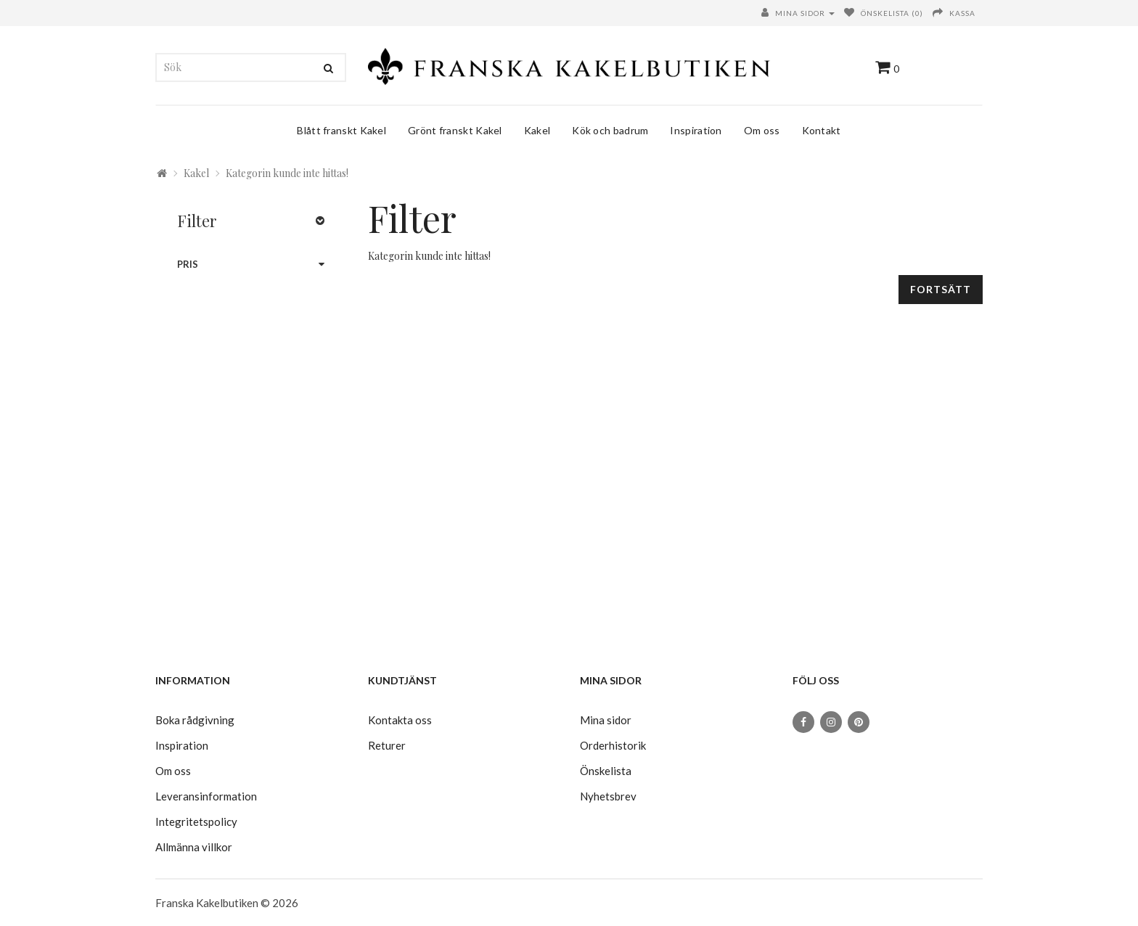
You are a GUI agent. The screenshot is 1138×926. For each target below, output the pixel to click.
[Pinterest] (858, 722)
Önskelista (605, 770)
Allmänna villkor (193, 846)
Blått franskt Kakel (341, 130)
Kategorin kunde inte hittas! (287, 173)
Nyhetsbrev (608, 796)
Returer (387, 745)
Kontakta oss (400, 719)
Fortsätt (940, 289)
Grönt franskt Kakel (455, 130)
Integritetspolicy (196, 821)
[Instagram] (831, 722)
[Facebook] (803, 722)
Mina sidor (605, 719)
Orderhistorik (613, 745)
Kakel (537, 130)
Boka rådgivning (194, 719)
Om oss (762, 130)
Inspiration (695, 130)
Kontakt (821, 130)
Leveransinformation (206, 796)
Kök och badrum (610, 130)
